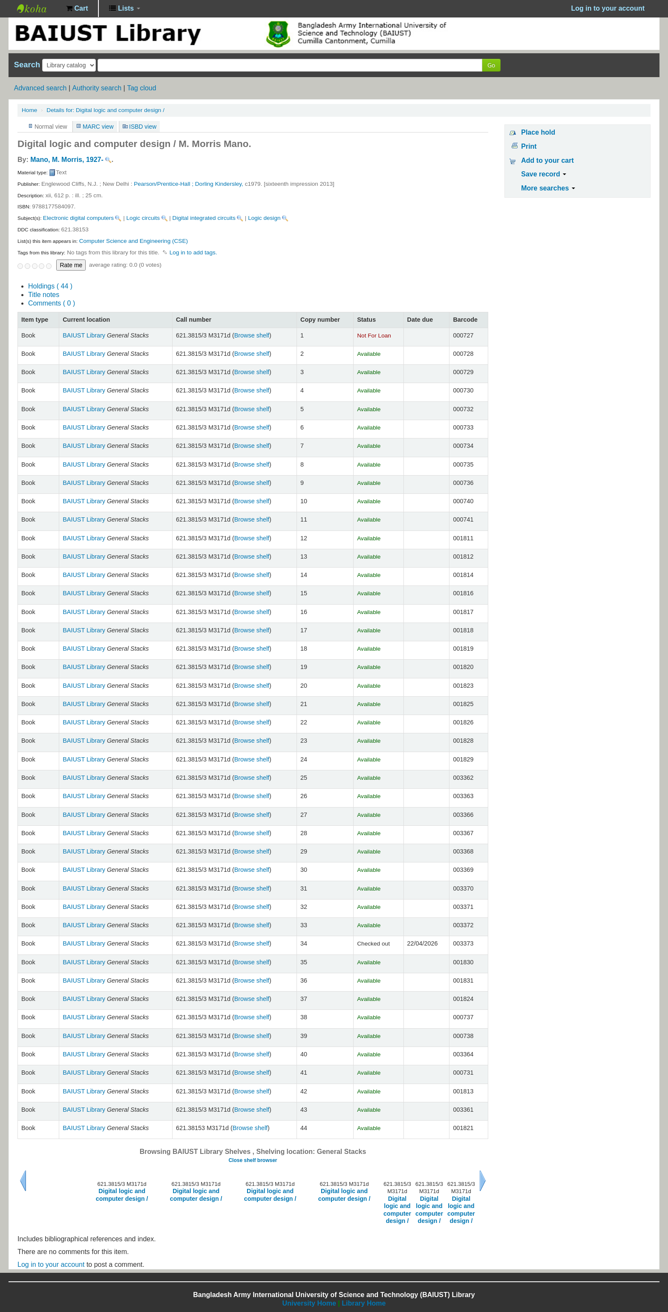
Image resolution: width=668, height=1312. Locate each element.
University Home (309, 1303)
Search (27, 65)
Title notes (43, 294)
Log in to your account (50, 1264)
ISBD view (142, 126)
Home (29, 110)
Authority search (96, 88)
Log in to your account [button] (608, 8)
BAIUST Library (38, 8)
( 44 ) (50, 286)
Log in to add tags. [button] (193, 252)
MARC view (98, 126)
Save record (543, 174)
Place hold (538, 132)
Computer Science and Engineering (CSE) (133, 241)
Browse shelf (251, 335)
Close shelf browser (252, 1160)
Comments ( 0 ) (51, 303)
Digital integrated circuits (204, 218)
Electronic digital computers (78, 218)
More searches (548, 188)
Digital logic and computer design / (105, 110)
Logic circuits (143, 218)
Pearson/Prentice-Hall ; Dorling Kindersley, (189, 184)
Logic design (264, 218)
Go (491, 65)
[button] (77, 8)
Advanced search (40, 88)
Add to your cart (547, 160)
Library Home (364, 1303)
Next (482, 1180)
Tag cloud (141, 88)
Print (528, 146)
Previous (23, 1180)
